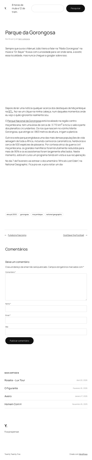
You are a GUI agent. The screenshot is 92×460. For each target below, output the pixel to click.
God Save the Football (73, 235)
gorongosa (24, 214)
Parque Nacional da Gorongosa (24, 121)
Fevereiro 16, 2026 (80, 388)
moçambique (37, 214)
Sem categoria (24, 39)
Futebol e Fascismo (17, 235)
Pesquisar (75, 8)
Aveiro (8, 396)
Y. (5, 8)
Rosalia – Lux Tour (15, 380)
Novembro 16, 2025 (79, 404)
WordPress (83, 454)
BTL (10, 111)
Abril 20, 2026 (82, 380)
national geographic (54, 214)
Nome (8, 304)
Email (8, 315)
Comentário (10, 272)
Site (6, 327)
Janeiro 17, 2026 (81, 396)
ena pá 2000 (12, 214)
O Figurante (11, 388)
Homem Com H (13, 404)
